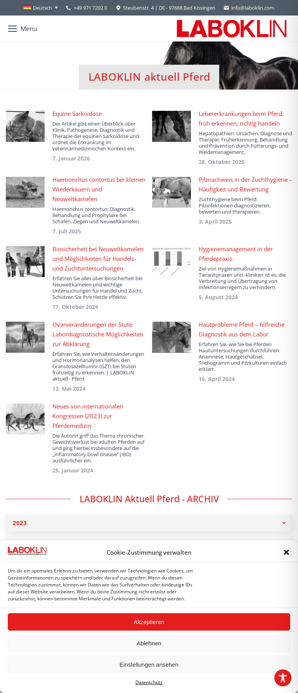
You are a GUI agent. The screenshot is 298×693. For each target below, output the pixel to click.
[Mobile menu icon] (23, 28)
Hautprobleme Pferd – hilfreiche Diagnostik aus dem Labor (241, 329)
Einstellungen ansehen (149, 664)
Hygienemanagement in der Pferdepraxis (236, 253)
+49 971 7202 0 (90, 7)
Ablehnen (149, 643)
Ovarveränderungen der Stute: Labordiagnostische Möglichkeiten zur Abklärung (97, 334)
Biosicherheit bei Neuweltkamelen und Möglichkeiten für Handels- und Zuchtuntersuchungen (98, 258)
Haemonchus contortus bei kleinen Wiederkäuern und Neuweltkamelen (99, 189)
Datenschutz (149, 682)
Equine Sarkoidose (77, 113)
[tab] (149, 523)
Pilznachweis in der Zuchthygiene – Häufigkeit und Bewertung (245, 184)
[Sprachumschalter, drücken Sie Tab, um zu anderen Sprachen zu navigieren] (41, 7)
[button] (286, 552)
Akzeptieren (148, 622)
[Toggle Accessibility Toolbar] (283, 678)
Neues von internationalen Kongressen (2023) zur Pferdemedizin (87, 415)
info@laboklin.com (248, 8)
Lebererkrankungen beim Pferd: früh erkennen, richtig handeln (241, 118)
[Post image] (25, 126)
